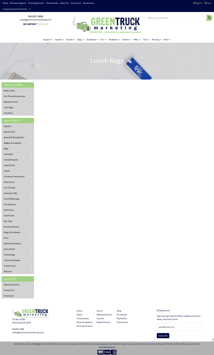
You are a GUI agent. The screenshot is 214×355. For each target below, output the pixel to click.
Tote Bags (8, 107)
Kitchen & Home (11, 226)
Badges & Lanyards (12, 143)
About (79, 314)
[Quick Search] (175, 18)
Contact (100, 318)
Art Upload (122, 314)
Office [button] (136, 39)
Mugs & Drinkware (12, 232)
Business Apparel (18, 3)
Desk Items (9, 182)
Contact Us (76, 3)
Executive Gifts (10, 193)
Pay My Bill (122, 318)
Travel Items (10, 265)
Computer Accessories (14, 176)
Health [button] (125, 39)
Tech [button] (145, 39)
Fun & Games (10, 204)
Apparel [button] (47, 39)
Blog (119, 310)
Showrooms (88, 3)
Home (5, 3)
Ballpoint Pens (11, 101)
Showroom (9, 295)
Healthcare (9, 215)
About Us (64, 3)
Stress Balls (9, 249)
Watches (8, 271)
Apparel (7, 126)
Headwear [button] (113, 39)
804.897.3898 (35, 16)
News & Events (103, 322)
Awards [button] (58, 39)
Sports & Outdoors (12, 243)
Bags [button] (79, 39)
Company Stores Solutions (15, 9)
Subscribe (163, 335)
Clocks (7, 170)
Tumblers (8, 113)
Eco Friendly (9, 187)
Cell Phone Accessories (14, 96)
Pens (6, 237)
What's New (9, 90)
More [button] (166, 39)
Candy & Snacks (11, 159)
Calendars (8, 154)
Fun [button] (102, 39)
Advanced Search (11, 284)
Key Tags (8, 221)
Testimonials (52, 3)
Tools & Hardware (12, 260)
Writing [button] (155, 39)
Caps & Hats (9, 165)
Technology (9, 254)
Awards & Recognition (14, 137)
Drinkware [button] (91, 39)
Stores (100, 310)
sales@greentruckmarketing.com (35, 19)
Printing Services (36, 3)
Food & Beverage (11, 198)
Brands (69, 39)
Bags (6, 148)
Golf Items (9, 210)
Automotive (9, 131)
